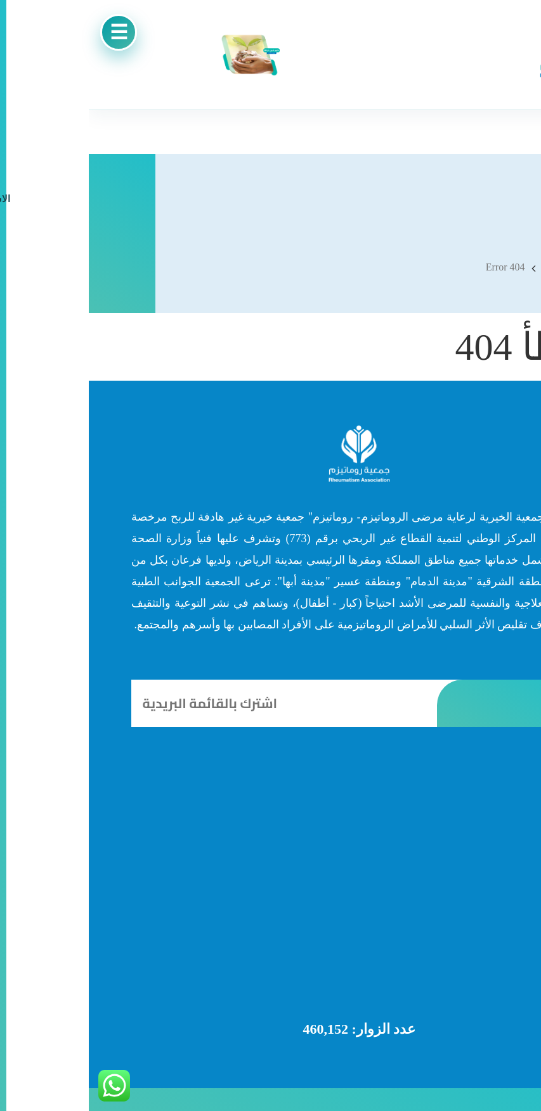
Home (469, 268)
